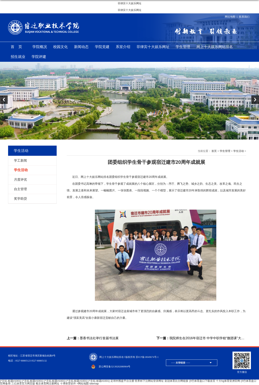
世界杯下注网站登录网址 (149, 380)
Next (255, 99)
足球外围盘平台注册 (122, 380)
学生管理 (183, 47)
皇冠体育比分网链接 (176, 380)
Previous (4, 99)
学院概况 (39, 47)
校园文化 (60, 47)
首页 (18, 47)
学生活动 (238, 151)
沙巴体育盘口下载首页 (202, 380)
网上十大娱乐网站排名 (214, 47)
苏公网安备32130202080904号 (114, 366)
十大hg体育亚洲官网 (228, 380)
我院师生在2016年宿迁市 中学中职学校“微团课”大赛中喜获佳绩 (201, 338)
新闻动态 (81, 47)
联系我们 (244, 16)
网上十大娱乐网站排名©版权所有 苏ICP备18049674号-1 (129, 357)
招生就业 (18, 57)
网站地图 (230, 16)
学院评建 (39, 57)
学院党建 (102, 47)
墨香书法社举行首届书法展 (93, 338)
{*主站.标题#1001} (10, 380)
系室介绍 (123, 47)
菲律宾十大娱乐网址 (129, 3)
